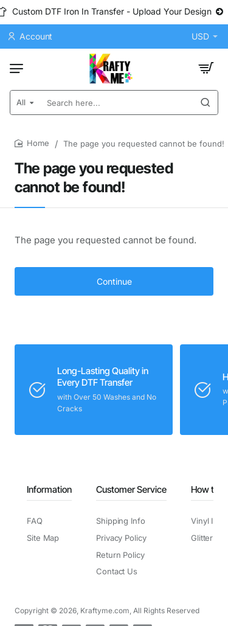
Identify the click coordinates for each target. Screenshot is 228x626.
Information (49, 489)
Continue (114, 281)
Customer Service (131, 489)
